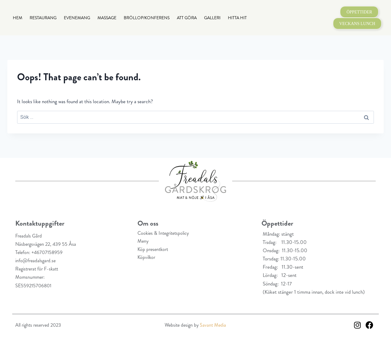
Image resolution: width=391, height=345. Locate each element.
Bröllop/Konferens (147, 18)
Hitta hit (237, 18)
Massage (106, 18)
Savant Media (213, 325)
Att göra (187, 18)
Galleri (212, 18)
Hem (17, 18)
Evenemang (77, 18)
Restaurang (43, 18)
